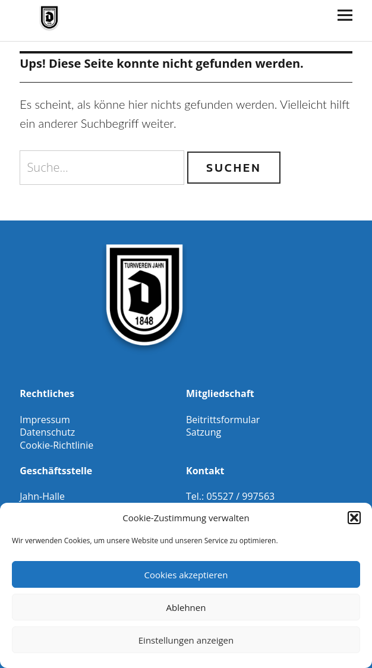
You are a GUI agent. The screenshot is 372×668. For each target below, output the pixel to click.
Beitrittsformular (223, 419)
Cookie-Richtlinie (56, 445)
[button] (354, 518)
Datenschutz (47, 432)
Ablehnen (186, 607)
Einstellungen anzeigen (186, 640)
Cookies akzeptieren (186, 575)
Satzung (203, 432)
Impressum (45, 419)
